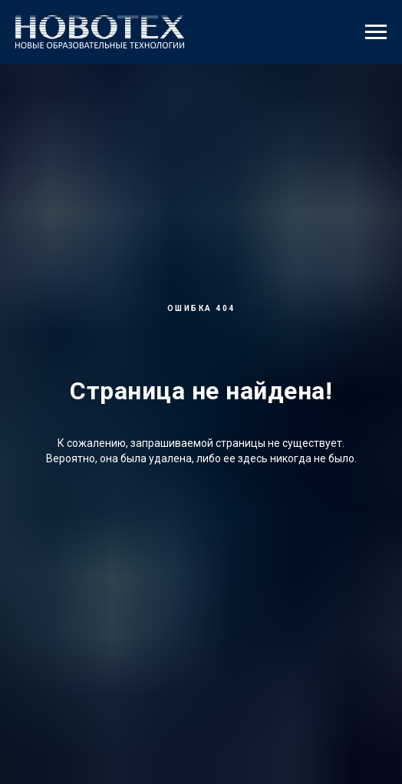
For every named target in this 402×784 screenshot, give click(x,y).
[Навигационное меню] (376, 32)
